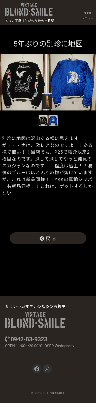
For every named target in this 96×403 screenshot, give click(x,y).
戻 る (48, 238)
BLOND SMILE (54, 393)
